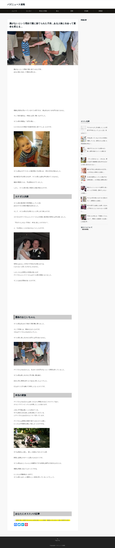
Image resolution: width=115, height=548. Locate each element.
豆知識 (86, 11)
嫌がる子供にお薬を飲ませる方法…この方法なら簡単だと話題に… (97, 171)
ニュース (14, 11)
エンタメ (28, 11)
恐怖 (72, 11)
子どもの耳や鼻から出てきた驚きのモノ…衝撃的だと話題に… (97, 199)
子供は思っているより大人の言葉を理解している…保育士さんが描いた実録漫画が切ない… (94, 140)
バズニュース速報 (16, 4)
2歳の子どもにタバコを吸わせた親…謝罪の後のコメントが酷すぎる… (93, 151)
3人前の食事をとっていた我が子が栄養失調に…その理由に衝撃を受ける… (94, 179)
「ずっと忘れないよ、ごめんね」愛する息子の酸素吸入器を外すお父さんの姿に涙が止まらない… (94, 161)
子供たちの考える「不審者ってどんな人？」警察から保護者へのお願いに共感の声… (94, 218)
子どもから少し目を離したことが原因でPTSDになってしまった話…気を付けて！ (94, 130)
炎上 (57, 11)
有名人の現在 (43, 11)
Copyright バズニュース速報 (57, 545)
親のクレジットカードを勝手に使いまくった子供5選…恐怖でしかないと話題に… (94, 190)
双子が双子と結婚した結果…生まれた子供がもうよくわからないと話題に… (94, 208)
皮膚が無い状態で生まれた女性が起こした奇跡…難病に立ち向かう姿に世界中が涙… (43, 520)
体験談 (101, 11)
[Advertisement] (43, 94)
